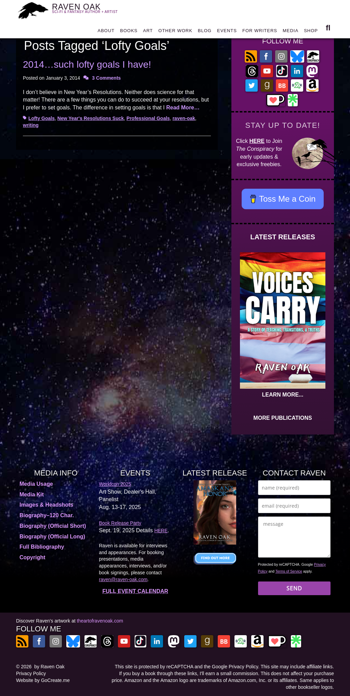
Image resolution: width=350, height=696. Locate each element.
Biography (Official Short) (52, 526)
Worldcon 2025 (115, 484)
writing (31, 125)
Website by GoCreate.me (43, 680)
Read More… (183, 107)
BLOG (205, 32)
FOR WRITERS (259, 32)
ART (148, 32)
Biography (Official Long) (52, 536)
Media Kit (31, 494)
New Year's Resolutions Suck (90, 118)
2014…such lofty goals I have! (87, 64)
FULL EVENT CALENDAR (135, 591)
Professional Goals (148, 118)
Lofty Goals (41, 118)
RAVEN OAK (89, 10)
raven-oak (184, 118)
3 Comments (106, 78)
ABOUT (106, 32)
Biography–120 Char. (46, 515)
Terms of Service (288, 571)
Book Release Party (120, 523)
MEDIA (290, 32)
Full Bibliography (41, 547)
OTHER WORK (175, 32)
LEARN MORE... (283, 395)
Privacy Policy (31, 673)
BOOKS (128, 32)
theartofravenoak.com (100, 621)
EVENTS (227, 32)
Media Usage (36, 484)
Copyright (32, 557)
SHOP (311, 32)
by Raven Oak (49, 666)
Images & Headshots (46, 505)
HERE (257, 141)
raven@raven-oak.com (123, 579)
